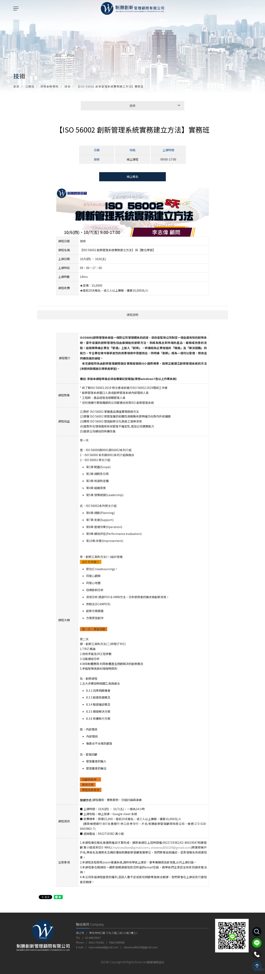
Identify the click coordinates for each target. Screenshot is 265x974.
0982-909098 (117, 942)
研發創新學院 (50, 86)
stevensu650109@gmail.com (171, 848)
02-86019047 (93, 937)
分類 (97, 150)
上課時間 (168, 150)
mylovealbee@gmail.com (130, 848)
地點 (132, 150)
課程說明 (132, 315)
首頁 (16, 86)
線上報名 (132, 176)
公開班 (30, 86)
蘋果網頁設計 (156, 962)
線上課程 (132, 159)
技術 (68, 86)
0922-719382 (96, 942)
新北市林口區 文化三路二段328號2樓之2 (113, 932)
